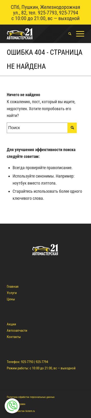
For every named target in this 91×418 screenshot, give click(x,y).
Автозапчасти (17, 330)
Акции (11, 324)
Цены (11, 299)
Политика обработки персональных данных (31, 397)
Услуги (12, 293)
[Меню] (77, 33)
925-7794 (68, 13)
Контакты (14, 337)
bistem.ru (30, 411)
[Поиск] (67, 33)
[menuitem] (67, 33)
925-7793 (47, 13)
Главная (12, 286)
